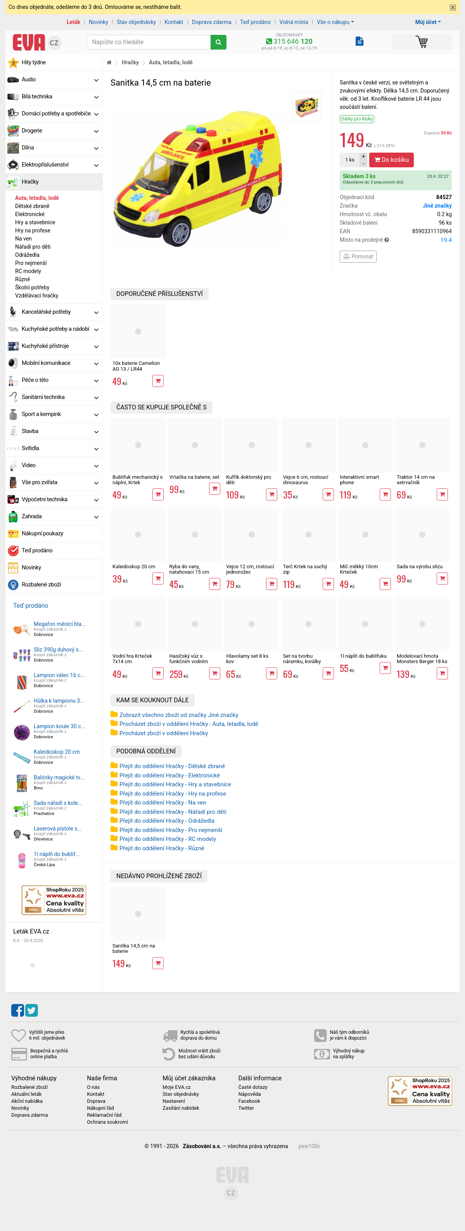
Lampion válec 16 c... (59, 675)
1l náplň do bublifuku (363, 656)
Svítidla (60, 448)
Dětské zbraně (32, 206)
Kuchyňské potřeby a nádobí (60, 329)
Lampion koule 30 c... (59, 726)
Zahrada (60, 516)
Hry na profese (32, 230)
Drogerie (60, 130)
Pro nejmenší (31, 263)
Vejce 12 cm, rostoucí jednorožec (250, 569)
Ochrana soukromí (107, 1122)
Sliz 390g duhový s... (58, 649)
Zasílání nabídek (180, 1108)
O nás (93, 1087)
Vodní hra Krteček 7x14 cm (132, 658)
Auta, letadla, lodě (37, 198)
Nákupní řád (100, 1108)
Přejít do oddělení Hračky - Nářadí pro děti (172, 811)
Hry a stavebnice (35, 222)
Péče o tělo (60, 380)
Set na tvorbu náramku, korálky (302, 658)
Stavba (60, 431)
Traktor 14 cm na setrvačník (416, 479)
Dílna (60, 147)
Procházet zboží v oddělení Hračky (163, 733)
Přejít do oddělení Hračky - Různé (161, 848)
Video (60, 465)
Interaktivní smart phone (359, 479)
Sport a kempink (60, 414)
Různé (22, 279)
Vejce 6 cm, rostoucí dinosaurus (305, 479)
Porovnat (358, 256)
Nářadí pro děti (33, 247)
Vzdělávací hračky (36, 295)
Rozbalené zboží (41, 584)
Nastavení (173, 1101)
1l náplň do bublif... (57, 854)
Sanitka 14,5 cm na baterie (133, 948)
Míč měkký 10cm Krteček (359, 569)
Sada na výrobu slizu (420, 566)
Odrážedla (27, 255)
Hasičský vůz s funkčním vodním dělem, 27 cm (188, 661)
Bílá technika (60, 96)
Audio (60, 79)
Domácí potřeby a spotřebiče (60, 113)
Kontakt (174, 22)
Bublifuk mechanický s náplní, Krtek (137, 479)
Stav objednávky (136, 22)
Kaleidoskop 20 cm (57, 752)
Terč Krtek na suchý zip (305, 569)
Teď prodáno (255, 22)
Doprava (438, 133)
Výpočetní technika (60, 499)
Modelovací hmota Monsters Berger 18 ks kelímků (422, 661)
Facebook (249, 1101)
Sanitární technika (60, 397)
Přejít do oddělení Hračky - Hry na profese (172, 793)
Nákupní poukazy (42, 533)
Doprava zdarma (212, 22)
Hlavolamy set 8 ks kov (247, 658)
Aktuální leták (26, 1094)
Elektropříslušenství (60, 164)
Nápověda (249, 1094)
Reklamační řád (104, 1115)
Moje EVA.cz (176, 1087)
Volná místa (294, 22)
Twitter (246, 1108)
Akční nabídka (27, 1101)
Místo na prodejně (396, 240)
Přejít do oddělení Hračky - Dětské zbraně (172, 766)
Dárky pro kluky (357, 119)
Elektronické (30, 214)
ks (349, 160)
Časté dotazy (252, 1087)
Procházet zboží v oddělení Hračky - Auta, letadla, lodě (188, 723)
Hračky (60, 181)
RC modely (28, 271)
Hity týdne (34, 62)
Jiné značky (437, 206)
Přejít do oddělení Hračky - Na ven (162, 802)
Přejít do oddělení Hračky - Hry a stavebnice (175, 784)
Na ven (23, 239)
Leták (73, 22)
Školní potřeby (32, 287)
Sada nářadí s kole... (58, 803)
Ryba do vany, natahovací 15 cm (189, 569)
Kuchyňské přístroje (60, 346)
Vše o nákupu (333, 22)
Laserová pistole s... (58, 828)
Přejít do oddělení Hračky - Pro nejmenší (170, 830)
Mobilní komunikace (60, 363)
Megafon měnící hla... (60, 624)
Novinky (98, 22)
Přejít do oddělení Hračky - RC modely (167, 839)
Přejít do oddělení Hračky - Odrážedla (166, 820)
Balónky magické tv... (59, 777)
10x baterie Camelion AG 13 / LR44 (136, 365)
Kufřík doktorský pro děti (248, 479)
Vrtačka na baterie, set (194, 477)
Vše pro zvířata (60, 482)
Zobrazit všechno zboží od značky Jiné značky (179, 715)
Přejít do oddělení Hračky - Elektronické (169, 775)
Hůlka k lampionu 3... (59, 701)
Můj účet (426, 22)
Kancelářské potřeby (60, 311)
